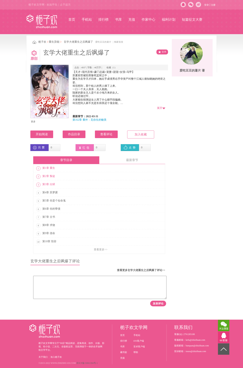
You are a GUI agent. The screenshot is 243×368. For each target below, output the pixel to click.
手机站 (87, 19)
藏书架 (123, 352)
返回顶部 (223, 352)
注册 (213, 5)
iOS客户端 (138, 341)
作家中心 (148, 19)
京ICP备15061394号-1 (87, 363)
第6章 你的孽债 (48, 209)
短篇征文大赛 (192, 19)
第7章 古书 (45, 217)
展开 (159, 108)
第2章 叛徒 (45, 177)
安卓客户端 (139, 346)
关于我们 (43, 357)
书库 (118, 19)
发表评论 (158, 303)
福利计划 (168, 19)
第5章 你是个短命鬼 (51, 201)
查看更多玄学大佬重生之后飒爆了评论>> (141, 270)
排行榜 (103, 19)
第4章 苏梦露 (47, 193)
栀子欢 (42, 41)
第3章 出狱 (45, 185)
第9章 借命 (45, 234)
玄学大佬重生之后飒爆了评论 (55, 261)
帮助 (135, 352)
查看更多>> (100, 249)
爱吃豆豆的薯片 (103, 42)
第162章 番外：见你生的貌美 (90, 119)
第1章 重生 (45, 168)
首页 (71, 19)
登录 (206, 5)
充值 (131, 19)
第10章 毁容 (46, 242)
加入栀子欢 (56, 357)
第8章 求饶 (45, 225)
